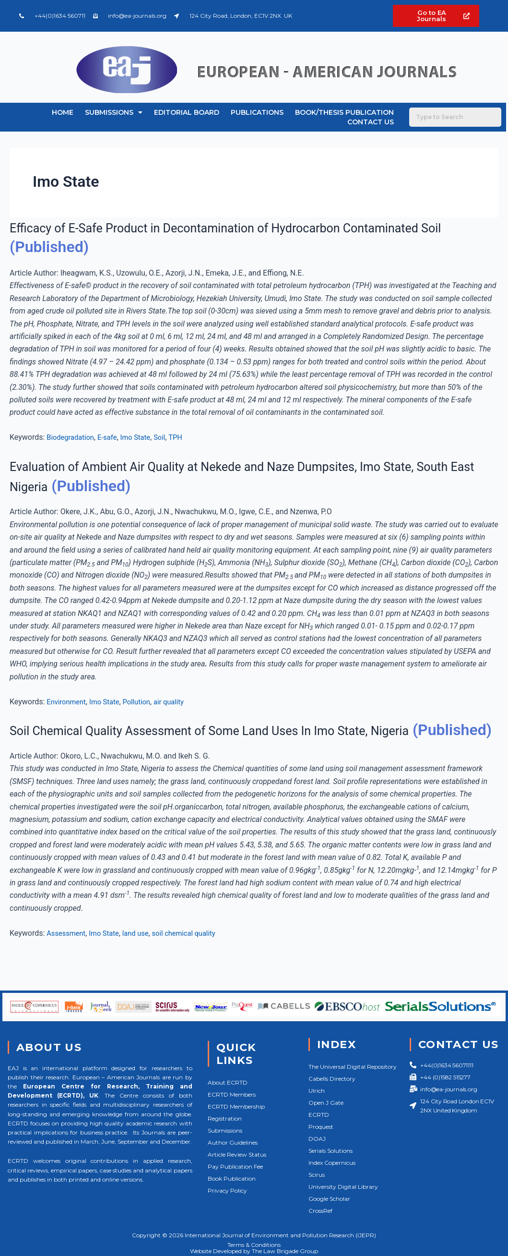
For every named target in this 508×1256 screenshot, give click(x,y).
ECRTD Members (232, 1094)
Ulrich (316, 1090)
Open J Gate (325, 1102)
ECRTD (318, 1114)
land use (143, 952)
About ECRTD (228, 1082)
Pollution (145, 701)
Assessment (68, 952)
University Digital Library (343, 1186)
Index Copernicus (331, 1162)
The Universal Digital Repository (352, 1066)
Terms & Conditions (254, 1244)
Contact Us (370, 122)
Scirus (316, 1174)
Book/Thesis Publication (344, 112)
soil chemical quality (196, 952)
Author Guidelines (233, 1142)
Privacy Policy (227, 1190)
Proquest (320, 1126)
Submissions (113, 112)
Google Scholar (329, 1198)
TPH (186, 437)
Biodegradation (72, 437)
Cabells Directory (331, 1078)
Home (62, 112)
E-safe (112, 437)
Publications (257, 112)
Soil (169, 437)
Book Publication (232, 1178)
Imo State (143, 437)
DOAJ (317, 1138)
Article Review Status (237, 1154)
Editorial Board (186, 112)
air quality (179, 701)
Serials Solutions (330, 1150)
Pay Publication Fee (235, 1166)
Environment (68, 701)
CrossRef (320, 1210)
